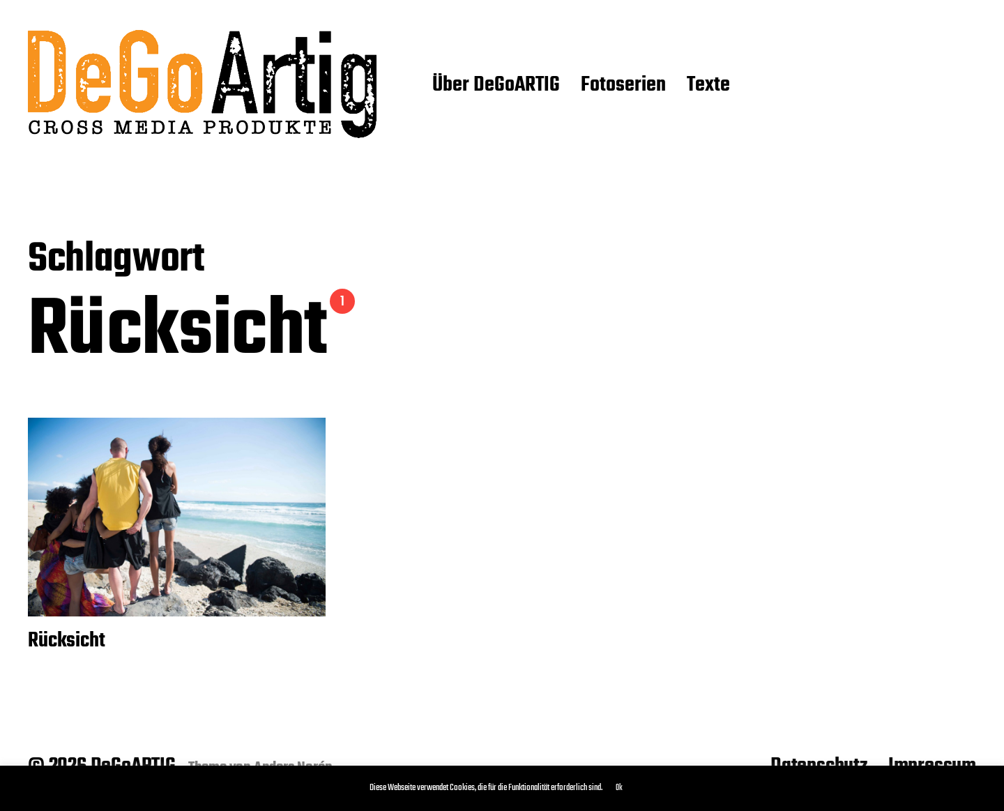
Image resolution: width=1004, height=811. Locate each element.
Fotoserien (623, 86)
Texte (708, 86)
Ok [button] (619, 788)
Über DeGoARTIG (496, 86)
